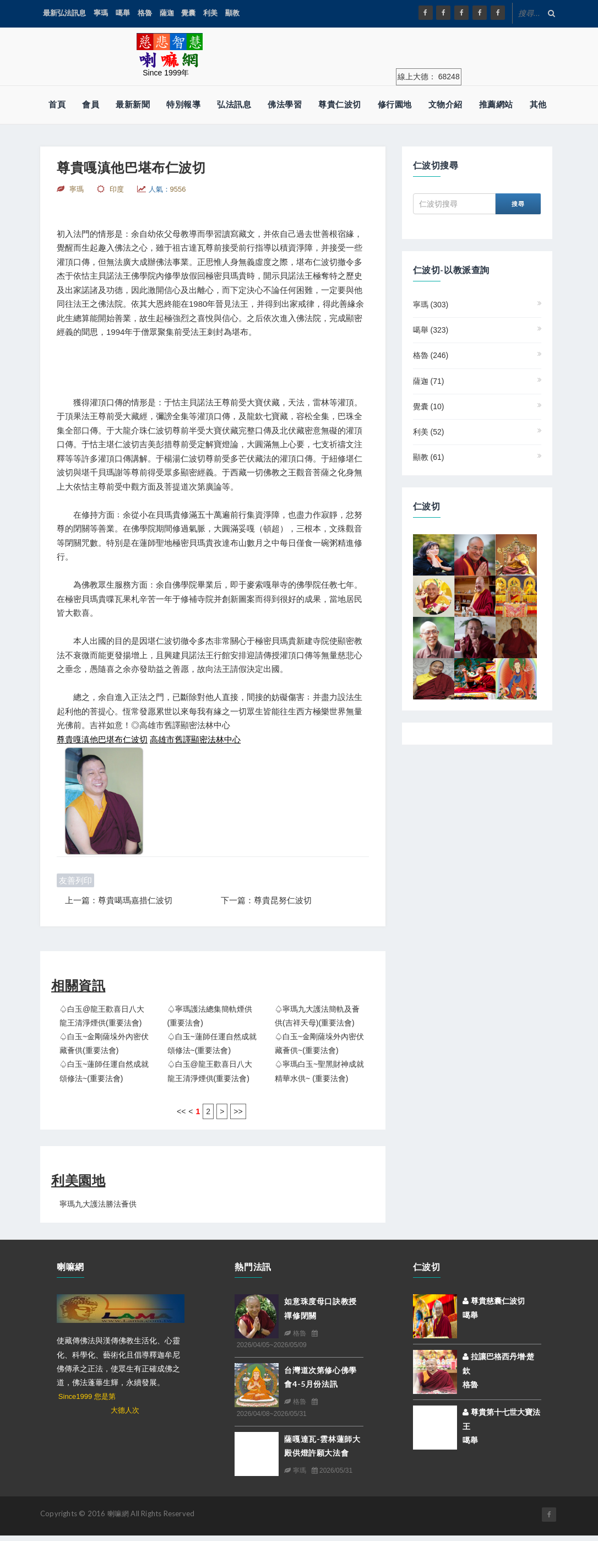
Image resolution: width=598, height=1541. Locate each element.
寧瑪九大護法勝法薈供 (98, 1204)
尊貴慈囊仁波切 (494, 1300)
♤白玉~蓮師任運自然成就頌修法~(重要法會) (212, 1043)
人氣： (167, 189)
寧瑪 (101, 13)
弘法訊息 (234, 104)
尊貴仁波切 (339, 104)
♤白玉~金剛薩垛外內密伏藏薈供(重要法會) (104, 1043)
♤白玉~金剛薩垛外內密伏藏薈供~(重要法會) (319, 1043)
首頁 (57, 104)
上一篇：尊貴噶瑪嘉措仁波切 (118, 900)
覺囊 (188, 13)
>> (237, 1111)
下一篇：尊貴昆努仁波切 (266, 900)
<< (181, 1111)
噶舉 (123, 13)
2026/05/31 (332, 1470)
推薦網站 (496, 104)
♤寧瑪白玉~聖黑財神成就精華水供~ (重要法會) (319, 1071)
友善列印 (75, 880)
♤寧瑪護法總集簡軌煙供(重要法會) (209, 1016)
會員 (90, 104)
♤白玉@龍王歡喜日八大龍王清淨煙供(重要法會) (101, 1016)
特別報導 (183, 104)
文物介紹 (445, 104)
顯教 (232, 13)
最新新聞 (133, 104)
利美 (210, 13)
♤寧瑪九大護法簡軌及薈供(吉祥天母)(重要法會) (317, 1016)
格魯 (145, 13)
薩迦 (167, 13)
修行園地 (395, 104)
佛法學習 (285, 104)
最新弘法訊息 (64, 13)
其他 (538, 104)
